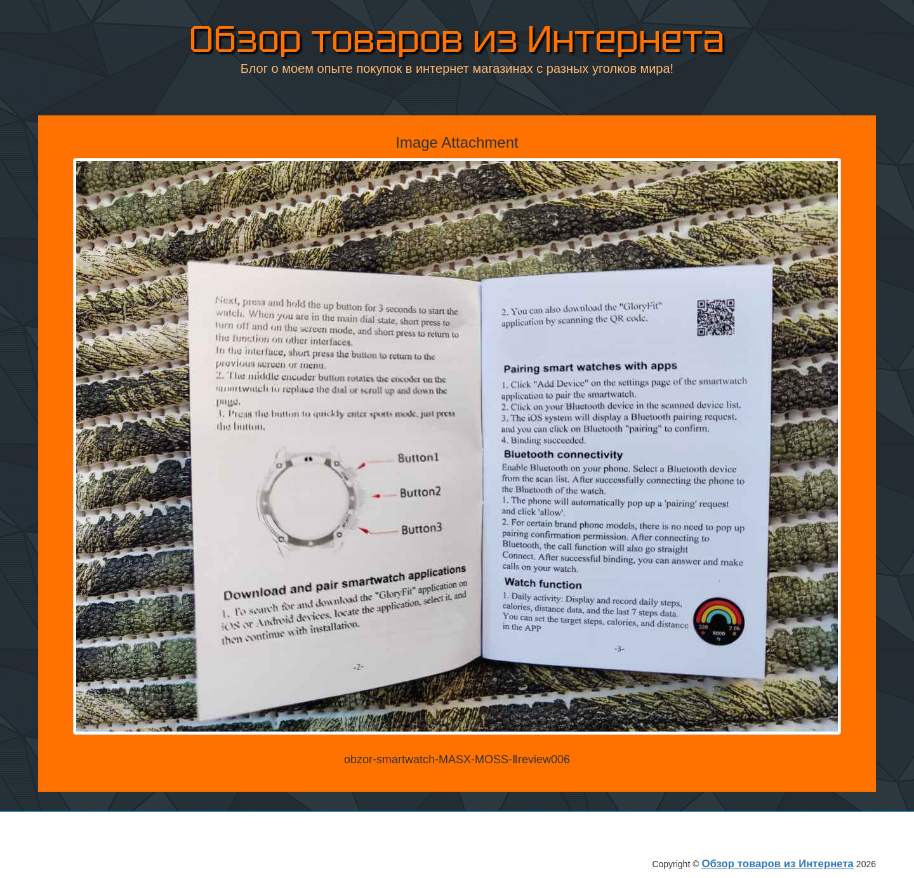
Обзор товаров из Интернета (457, 39)
